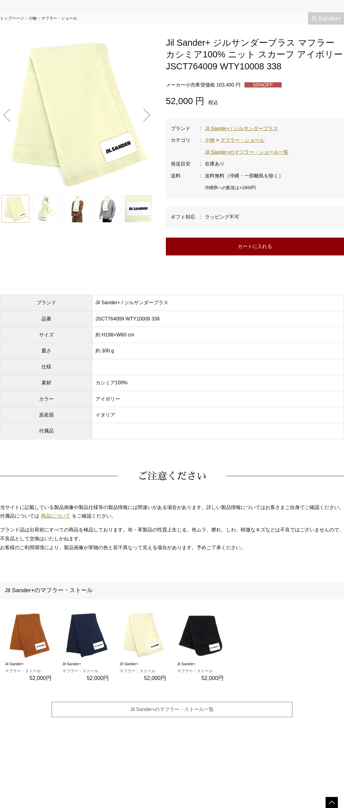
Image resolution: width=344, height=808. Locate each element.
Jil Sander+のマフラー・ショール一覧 (247, 152)
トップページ (12, 18)
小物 (33, 18)
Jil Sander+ (326, 18)
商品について (55, 516)
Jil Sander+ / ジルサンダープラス (241, 128)
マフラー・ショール (59, 18)
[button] (7, 115)
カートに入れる (255, 246)
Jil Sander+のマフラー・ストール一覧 (172, 709)
